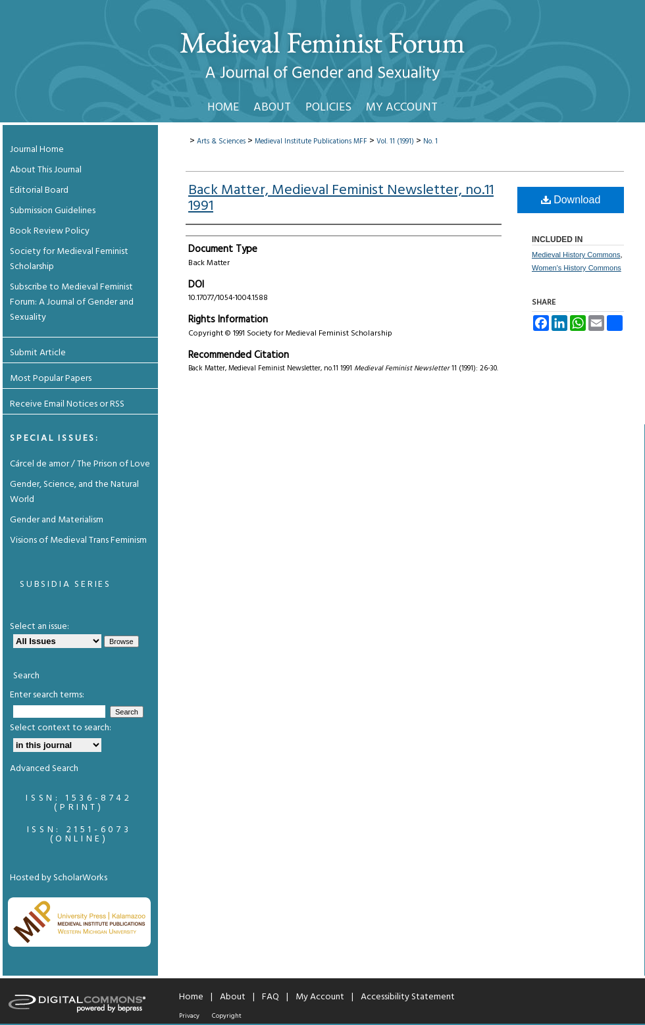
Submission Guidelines (52, 210)
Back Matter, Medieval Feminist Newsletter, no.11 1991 (341, 198)
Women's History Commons (576, 268)
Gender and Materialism (56, 520)
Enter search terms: (47, 695)
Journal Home (37, 149)
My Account (320, 997)
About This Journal (46, 170)
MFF (360, 141)
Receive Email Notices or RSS (67, 404)
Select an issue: (39, 626)
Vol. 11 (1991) (395, 141)
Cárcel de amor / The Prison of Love (80, 464)
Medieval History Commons (576, 255)
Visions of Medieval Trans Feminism (78, 540)
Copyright (227, 1016)
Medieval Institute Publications (303, 141)
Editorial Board (39, 190)
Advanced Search (44, 768)
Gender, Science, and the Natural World (74, 492)
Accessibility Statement (408, 997)
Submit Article (38, 353)
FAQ (270, 997)
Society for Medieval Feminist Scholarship (69, 259)
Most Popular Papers (50, 378)
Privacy (189, 1016)
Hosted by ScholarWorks (58, 878)
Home (191, 997)
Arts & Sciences (221, 141)
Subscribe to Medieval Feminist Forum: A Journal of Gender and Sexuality (72, 302)
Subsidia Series (65, 584)
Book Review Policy (50, 231)
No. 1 (430, 141)
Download (571, 199)
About (232, 997)
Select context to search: (60, 728)
